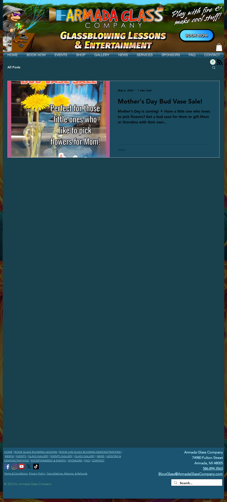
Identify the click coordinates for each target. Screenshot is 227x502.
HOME (8, 452)
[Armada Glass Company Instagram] (14, 466)
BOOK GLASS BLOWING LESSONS (35, 452)
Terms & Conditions (16, 473)
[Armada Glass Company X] (29, 466)
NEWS (100, 456)
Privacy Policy (37, 473)
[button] (36, 55)
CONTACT (98, 460)
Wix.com (87, 484)
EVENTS (21, 456)
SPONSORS (75, 460)
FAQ (87, 460)
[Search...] (196, 483)
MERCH (9, 456)
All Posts (13, 67)
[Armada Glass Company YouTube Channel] (21, 466)
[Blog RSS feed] (219, 62)
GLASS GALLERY (38, 456)
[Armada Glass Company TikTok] (36, 466)
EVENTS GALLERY (61, 456)
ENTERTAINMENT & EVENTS (48, 460)
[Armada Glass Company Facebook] (7, 466)
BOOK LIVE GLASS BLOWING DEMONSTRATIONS (90, 452)
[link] (219, 47)
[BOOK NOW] (196, 35)
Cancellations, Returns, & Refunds (67, 473)
